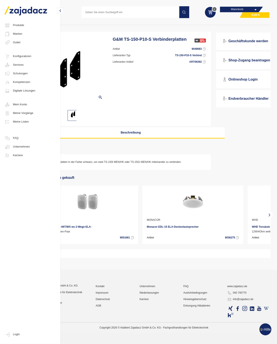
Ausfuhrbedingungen (206, 332)
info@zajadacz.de (246, 339)
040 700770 (242, 332)
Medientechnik (128, 26)
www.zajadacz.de (243, 325)
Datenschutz (124, 338)
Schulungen (16, 74)
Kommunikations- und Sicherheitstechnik (89, 26)
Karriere (13, 156)
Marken (13, 34)
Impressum (123, 332)
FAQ (11, 138)
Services (14, 65)
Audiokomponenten (155, 26)
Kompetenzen (17, 82)
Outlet (12, 43)
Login (12, 335)
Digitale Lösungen (19, 91)
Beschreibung (142, 137)
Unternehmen (17, 147)
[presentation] (66, 219)
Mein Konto (15, 105)
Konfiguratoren (17, 56)
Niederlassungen (165, 332)
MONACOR (77, 224)
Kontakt (121, 325)
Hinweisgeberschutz (206, 338)
